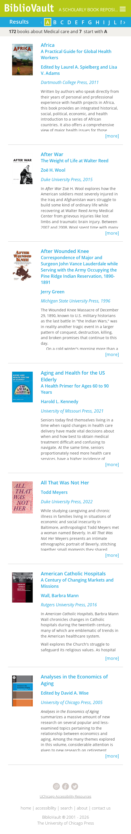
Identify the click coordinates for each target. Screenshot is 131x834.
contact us (101, 808)
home (26, 808)
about (82, 808)
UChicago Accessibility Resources (65, 796)
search (66, 808)
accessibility (45, 808)
